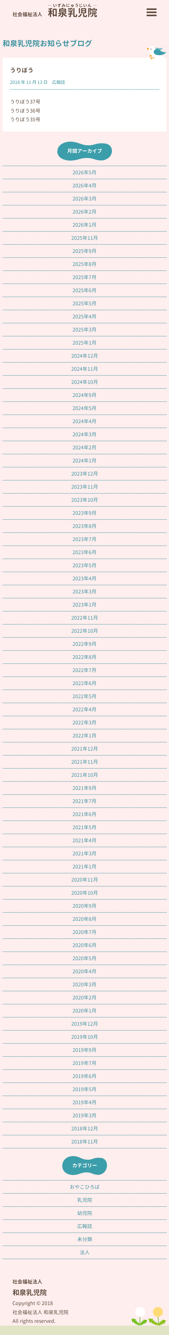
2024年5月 (84, 408)
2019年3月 (84, 1115)
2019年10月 (84, 1036)
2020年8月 (84, 919)
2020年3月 (84, 984)
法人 (85, 1252)
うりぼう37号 (25, 101)
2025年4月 (84, 316)
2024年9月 (84, 395)
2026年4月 (84, 185)
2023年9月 (84, 513)
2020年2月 (84, 997)
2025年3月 (84, 329)
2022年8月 (84, 657)
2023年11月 (84, 486)
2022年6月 (84, 683)
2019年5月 (84, 1089)
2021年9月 (84, 788)
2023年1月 (84, 604)
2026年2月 (84, 211)
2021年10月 (84, 774)
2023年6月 (84, 552)
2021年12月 (84, 748)
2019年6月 (84, 1076)
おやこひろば (85, 1186)
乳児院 (84, 1200)
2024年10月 (84, 382)
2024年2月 (84, 447)
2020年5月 (84, 958)
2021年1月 (84, 866)
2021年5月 (84, 827)
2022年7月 (84, 670)
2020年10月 (84, 892)
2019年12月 (84, 1023)
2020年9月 (84, 905)
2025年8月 (84, 264)
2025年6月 (84, 290)
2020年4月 (84, 971)
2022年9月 (84, 644)
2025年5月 (84, 303)
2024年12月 (84, 355)
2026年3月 (84, 198)
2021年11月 (84, 761)
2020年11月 (84, 879)
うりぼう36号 (25, 110)
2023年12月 (84, 473)
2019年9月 (84, 1050)
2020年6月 (84, 945)
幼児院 (84, 1213)
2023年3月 (84, 591)
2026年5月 (84, 172)
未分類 (84, 1239)
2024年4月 (84, 421)
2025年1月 (84, 342)
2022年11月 (84, 617)
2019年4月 (84, 1102)
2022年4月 (84, 709)
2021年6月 (84, 814)
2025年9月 (84, 251)
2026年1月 (84, 224)
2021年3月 (84, 853)
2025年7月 (84, 277)
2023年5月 (84, 565)
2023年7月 (84, 539)
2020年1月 (84, 1010)
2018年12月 (84, 1128)
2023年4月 (84, 578)
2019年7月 (84, 1063)
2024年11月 (84, 368)
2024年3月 (84, 434)
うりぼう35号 (25, 119)
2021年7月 (84, 801)
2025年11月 (84, 238)
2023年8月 (84, 526)
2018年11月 (84, 1141)
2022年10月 (84, 630)
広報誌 (58, 82)
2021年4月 (84, 840)
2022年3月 (84, 722)
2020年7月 (84, 932)
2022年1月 (84, 735)
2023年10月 (84, 499)
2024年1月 (84, 460)
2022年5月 (84, 696)
